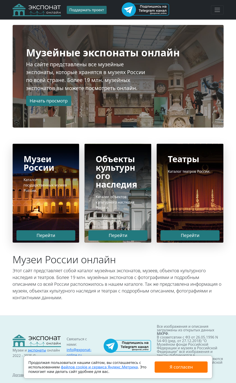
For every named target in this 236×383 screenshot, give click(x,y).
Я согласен (181, 367)
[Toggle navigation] (217, 9)
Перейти (46, 235)
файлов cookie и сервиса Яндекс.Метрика (99, 367)
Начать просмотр (49, 101)
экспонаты (37, 350)
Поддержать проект (86, 9)
